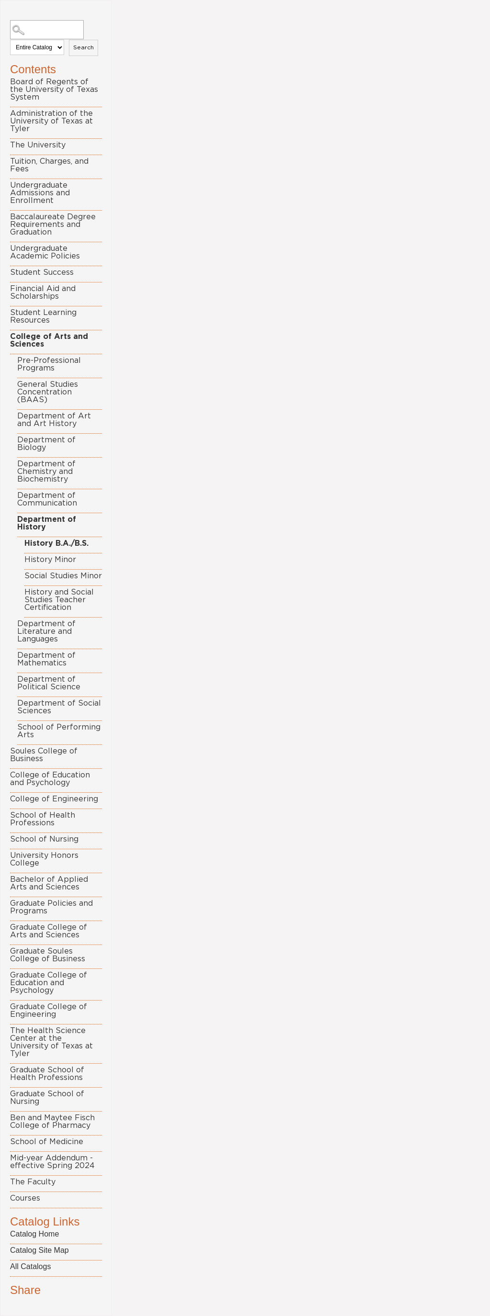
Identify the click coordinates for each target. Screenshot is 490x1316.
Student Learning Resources (43, 316)
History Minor (50, 559)
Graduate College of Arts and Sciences (48, 931)
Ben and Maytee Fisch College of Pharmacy (52, 1121)
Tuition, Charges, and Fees (49, 165)
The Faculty (33, 1182)
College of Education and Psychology (50, 779)
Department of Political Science (48, 683)
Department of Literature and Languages (46, 631)
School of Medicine (46, 1142)
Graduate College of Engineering (48, 1010)
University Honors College (44, 859)
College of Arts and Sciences (49, 340)
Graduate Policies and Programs (51, 907)
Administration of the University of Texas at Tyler (51, 121)
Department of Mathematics (46, 659)
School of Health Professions (42, 819)
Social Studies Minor (63, 576)
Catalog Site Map (39, 1250)
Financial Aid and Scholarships (43, 292)
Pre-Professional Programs (49, 364)
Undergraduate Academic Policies (45, 252)
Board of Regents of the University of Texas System (54, 89)
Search (83, 47)
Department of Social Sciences (59, 707)
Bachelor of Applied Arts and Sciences (49, 883)
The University (38, 145)
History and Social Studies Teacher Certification (59, 599)
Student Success (42, 272)
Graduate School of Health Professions (47, 1073)
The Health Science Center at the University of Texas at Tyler (51, 1042)
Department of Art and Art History (54, 419)
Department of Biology (46, 443)
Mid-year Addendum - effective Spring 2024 (52, 1162)
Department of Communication (47, 499)
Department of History (46, 523)
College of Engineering (54, 799)
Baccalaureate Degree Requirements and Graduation (53, 224)
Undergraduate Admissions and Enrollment (40, 192)
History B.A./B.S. (56, 543)
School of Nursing (44, 839)
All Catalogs (30, 1266)
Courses (25, 1198)
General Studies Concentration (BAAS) (47, 392)
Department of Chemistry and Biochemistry (46, 471)
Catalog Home (34, 1234)
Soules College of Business (44, 755)
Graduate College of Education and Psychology (48, 982)
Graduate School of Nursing (47, 1097)
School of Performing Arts (58, 731)
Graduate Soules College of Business (47, 955)
